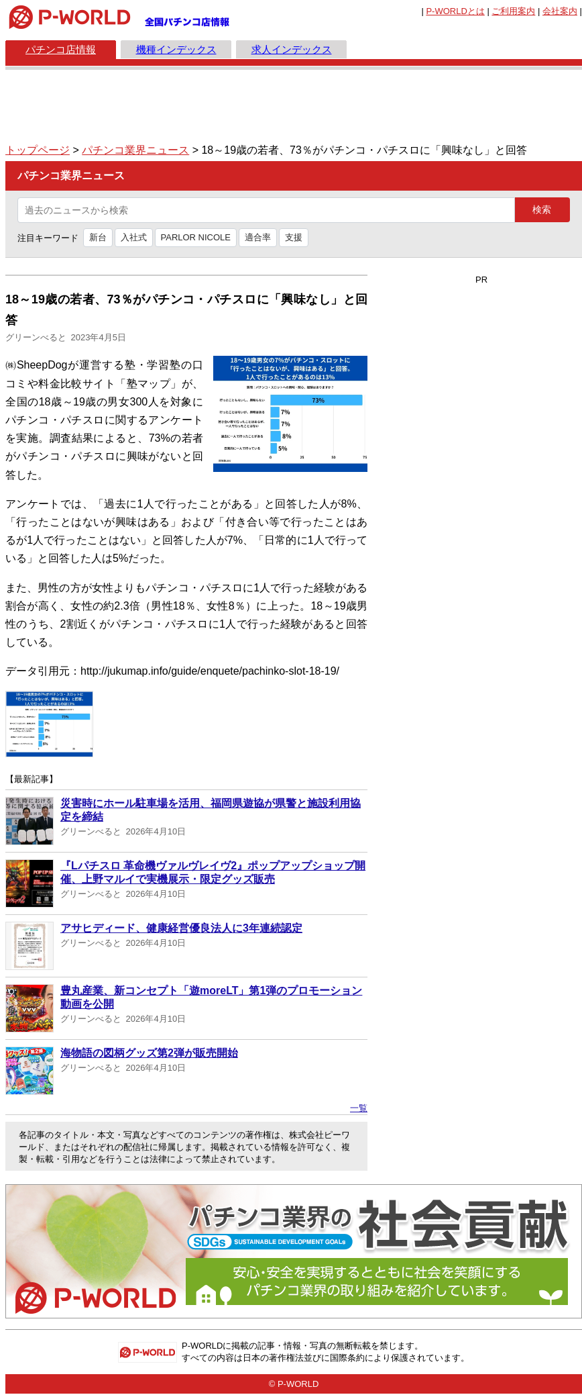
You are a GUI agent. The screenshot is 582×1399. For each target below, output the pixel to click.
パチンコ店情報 (60, 49)
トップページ (37, 150)
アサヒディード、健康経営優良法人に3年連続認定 (181, 928)
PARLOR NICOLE (196, 237)
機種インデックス (176, 49)
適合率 (258, 237)
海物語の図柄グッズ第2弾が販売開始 (149, 1053)
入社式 (134, 237)
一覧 (358, 1108)
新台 (98, 237)
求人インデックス (291, 49)
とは (455, 11)
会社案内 (559, 11)
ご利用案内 (513, 11)
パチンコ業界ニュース (135, 150)
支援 (293, 237)
